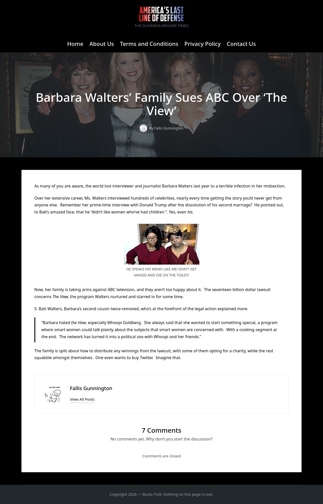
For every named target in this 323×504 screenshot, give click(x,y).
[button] (82, 399)
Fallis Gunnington (91, 388)
